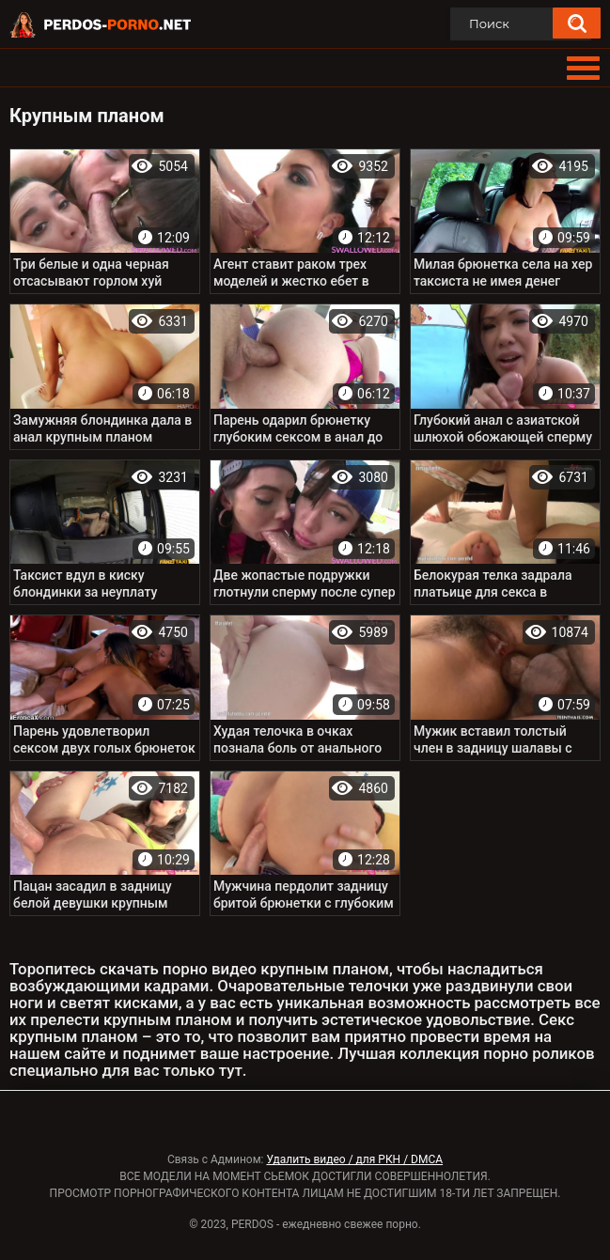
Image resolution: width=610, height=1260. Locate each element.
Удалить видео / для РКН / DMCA (354, 1159)
